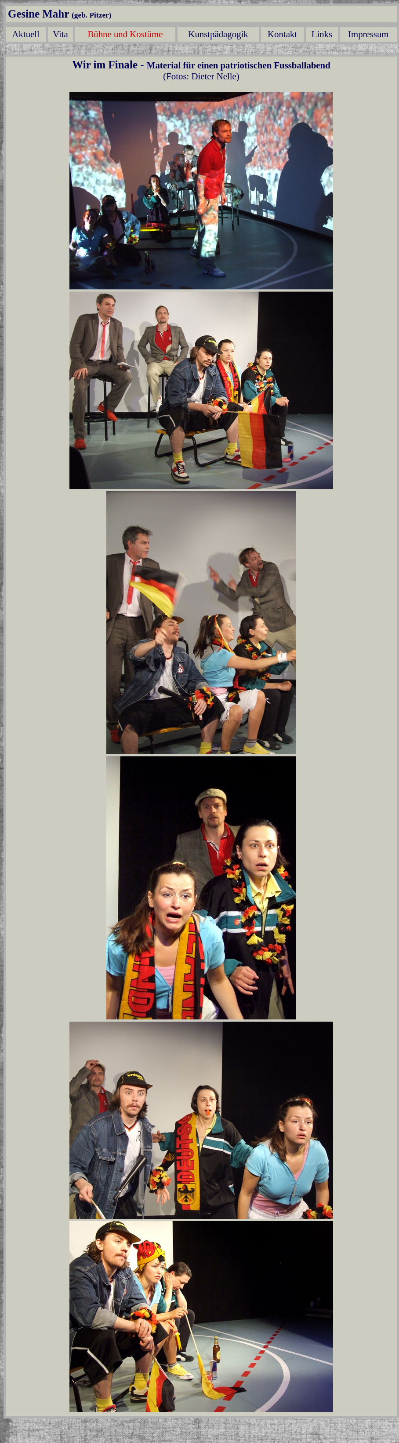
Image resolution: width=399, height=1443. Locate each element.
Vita (60, 34)
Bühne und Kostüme (125, 34)
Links (322, 34)
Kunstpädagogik (218, 34)
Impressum (368, 34)
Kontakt (282, 34)
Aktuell (26, 34)
